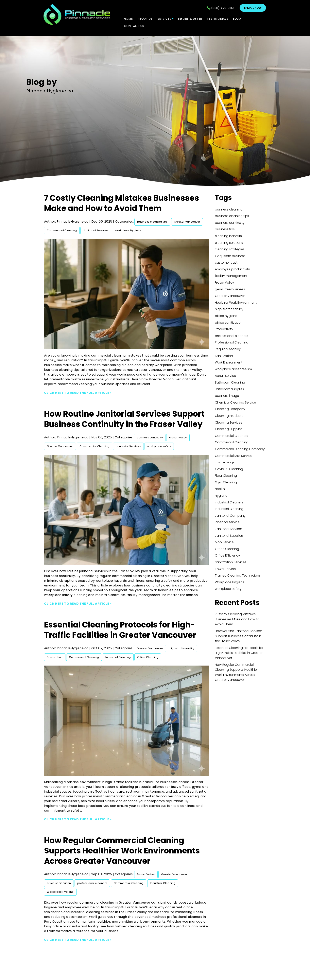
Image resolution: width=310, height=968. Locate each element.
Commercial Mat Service (233, 455)
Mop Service (224, 542)
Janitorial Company (230, 515)
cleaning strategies (230, 249)
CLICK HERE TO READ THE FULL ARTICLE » (78, 392)
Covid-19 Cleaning (229, 469)
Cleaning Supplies (228, 429)
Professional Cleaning (231, 342)
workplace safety (159, 446)
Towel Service (225, 569)
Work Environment (228, 362)
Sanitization (55, 657)
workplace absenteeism (233, 369)
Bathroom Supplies (229, 389)
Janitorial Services (95, 230)
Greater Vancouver (187, 222)
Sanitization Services (230, 562)
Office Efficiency (227, 555)
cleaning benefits (228, 236)
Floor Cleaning (226, 475)
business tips (225, 229)
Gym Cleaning (226, 482)
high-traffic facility (182, 648)
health (220, 489)
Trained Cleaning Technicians (238, 575)
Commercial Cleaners (231, 435)
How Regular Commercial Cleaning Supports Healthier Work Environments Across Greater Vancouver (122, 851)
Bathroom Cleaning (230, 382)
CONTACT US (134, 26)
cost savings (224, 462)
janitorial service (227, 522)
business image (227, 395)
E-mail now (253, 8)
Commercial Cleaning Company (240, 449)
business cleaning (229, 209)
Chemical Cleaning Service (235, 402)
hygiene (221, 495)
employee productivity (232, 269)
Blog (237, 19)
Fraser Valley (178, 437)
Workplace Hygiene (128, 230)
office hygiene (226, 316)
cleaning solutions (229, 242)
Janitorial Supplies (229, 535)
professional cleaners (92, 883)
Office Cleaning (147, 657)
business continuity (150, 437)
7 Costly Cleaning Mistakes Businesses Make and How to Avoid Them (121, 203)
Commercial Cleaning (62, 230)
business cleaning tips (152, 222)
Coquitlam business (230, 256)
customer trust (226, 262)
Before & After (190, 19)
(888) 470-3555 (222, 8)
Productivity (224, 329)
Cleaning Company (230, 409)
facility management (231, 276)
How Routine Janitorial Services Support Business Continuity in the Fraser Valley (124, 419)
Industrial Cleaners (229, 502)
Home (128, 19)
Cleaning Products (229, 415)
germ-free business (230, 289)
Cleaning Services (228, 422)
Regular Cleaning (228, 349)
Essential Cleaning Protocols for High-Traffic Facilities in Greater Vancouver (120, 630)
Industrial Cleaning (118, 657)
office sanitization (59, 883)
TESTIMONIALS (217, 19)
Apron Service (225, 375)
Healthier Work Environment (236, 302)
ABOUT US (145, 19)
